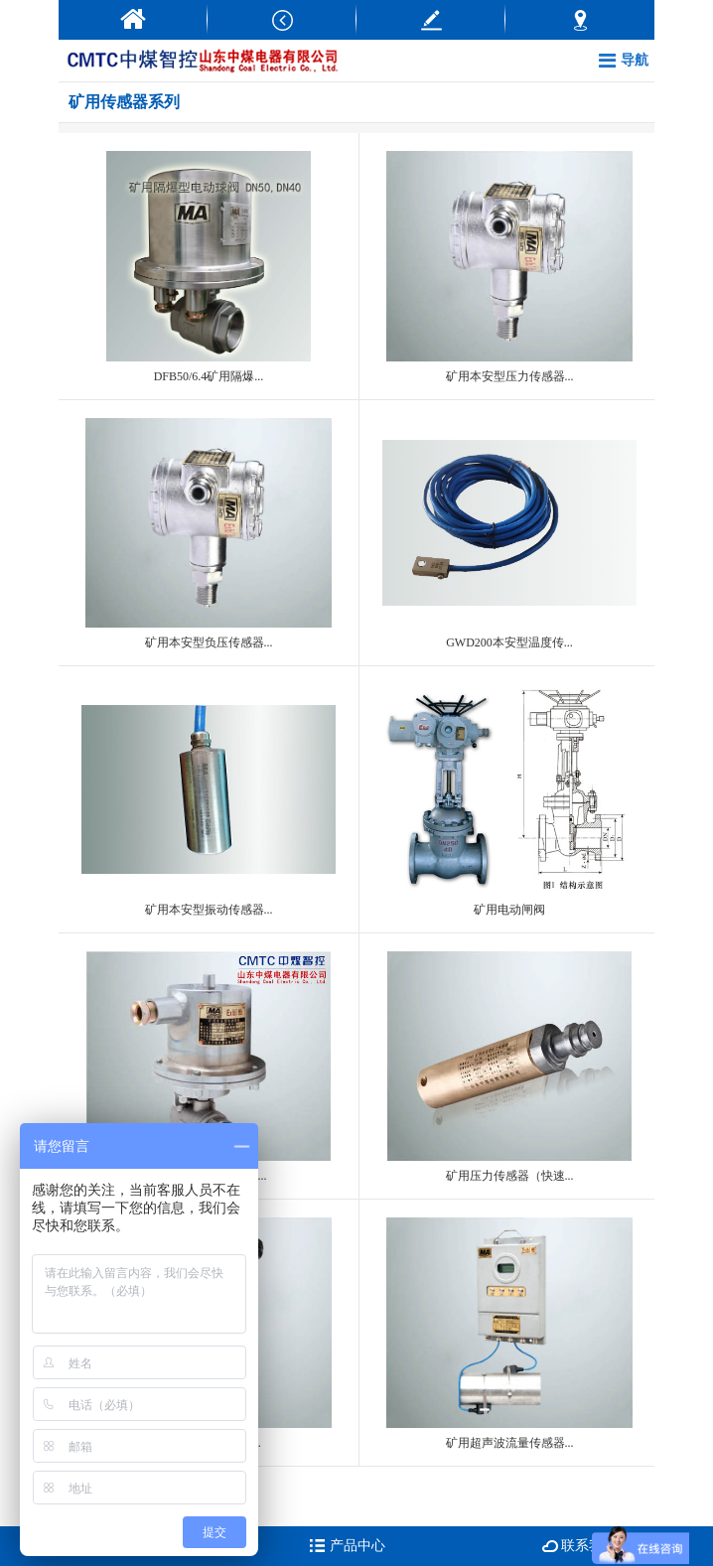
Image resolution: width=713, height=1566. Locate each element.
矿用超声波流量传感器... (510, 1333)
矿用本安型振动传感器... (209, 800)
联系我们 (580, 1545)
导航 (623, 60)
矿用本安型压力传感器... (510, 266)
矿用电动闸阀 (510, 800)
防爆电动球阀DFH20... (209, 1067)
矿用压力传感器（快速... (510, 1067)
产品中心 (347, 1545)
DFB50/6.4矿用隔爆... (209, 266)
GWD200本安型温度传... (510, 533)
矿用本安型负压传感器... (209, 533)
